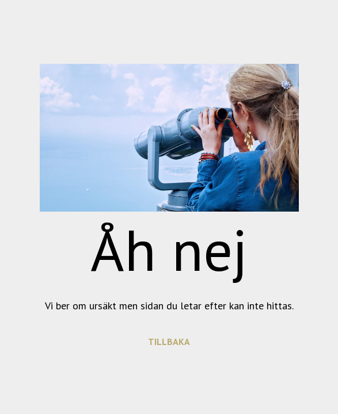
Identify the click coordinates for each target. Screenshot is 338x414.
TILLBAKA (169, 341)
